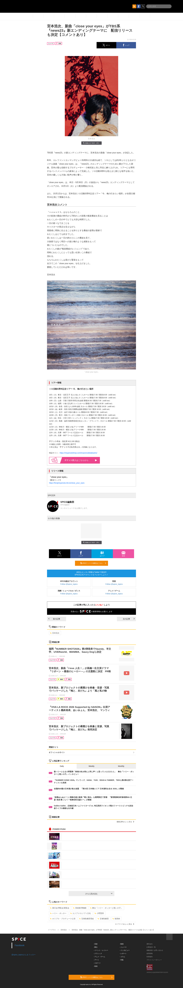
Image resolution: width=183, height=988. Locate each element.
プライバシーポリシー (154, 960)
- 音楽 (95, 944)
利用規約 (150, 957)
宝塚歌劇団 (103, 919)
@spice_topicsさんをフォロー (24, 955)
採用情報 (150, 953)
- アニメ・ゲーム (99, 957)
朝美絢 (116, 919)
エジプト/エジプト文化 (80, 913)
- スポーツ (97, 963)
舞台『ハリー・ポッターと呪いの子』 (106, 908)
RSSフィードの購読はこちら (93, 563)
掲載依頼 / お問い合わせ (155, 950)
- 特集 (122, 960)
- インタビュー (125, 950)
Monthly (121, 766)
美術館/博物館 (79, 908)
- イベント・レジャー (101, 950)
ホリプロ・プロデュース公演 (62, 919)
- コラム (122, 957)
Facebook (20, 945)
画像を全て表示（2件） (91, 143)
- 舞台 (95, 947)
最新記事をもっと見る (125, 822)
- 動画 (122, 944)
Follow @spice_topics (69, 584)
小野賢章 (99, 913)
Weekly (91, 766)
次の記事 (129, 619)
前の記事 (54, 619)
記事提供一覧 (151, 947)
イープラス (52, 930)
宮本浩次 (54, 633)
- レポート (123, 953)
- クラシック (98, 953)
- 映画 (95, 966)
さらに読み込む (98, 894)
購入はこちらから (81, 460)
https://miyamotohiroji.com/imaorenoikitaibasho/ (78, 453)
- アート (96, 960)
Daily (62, 766)
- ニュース (123, 947)
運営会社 (150, 944)
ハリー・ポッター (58, 913)
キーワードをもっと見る (124, 924)
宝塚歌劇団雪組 (86, 919)
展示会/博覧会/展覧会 (59, 908)
